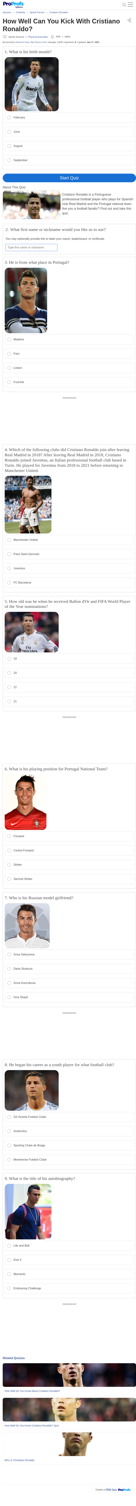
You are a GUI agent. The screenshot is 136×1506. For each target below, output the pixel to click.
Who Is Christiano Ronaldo (19, 1460)
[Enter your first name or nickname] (31, 247)
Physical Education (38, 37)
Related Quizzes (14, 1358)
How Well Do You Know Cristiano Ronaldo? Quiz (31, 1425)
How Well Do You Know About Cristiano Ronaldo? (32, 1391)
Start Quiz (69, 177)
